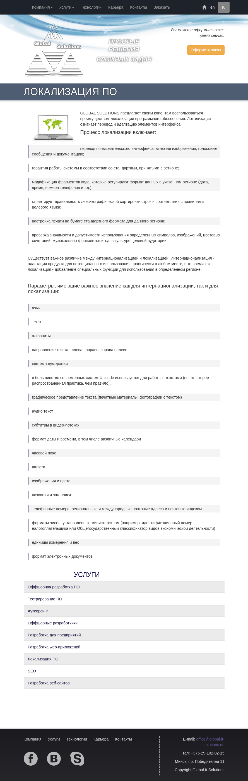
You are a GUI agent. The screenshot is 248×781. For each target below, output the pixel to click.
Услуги (54, 739)
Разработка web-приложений (54, 647)
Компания (33, 739)
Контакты (138, 7)
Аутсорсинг (38, 611)
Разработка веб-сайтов (49, 683)
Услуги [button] (66, 7)
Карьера (115, 7)
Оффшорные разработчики (53, 623)
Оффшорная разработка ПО (54, 587)
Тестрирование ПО (45, 599)
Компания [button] (42, 7)
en (212, 7)
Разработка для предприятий (54, 635)
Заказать (162, 7)
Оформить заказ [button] (206, 50)
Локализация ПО (43, 659)
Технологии (91, 7)
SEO (32, 671)
